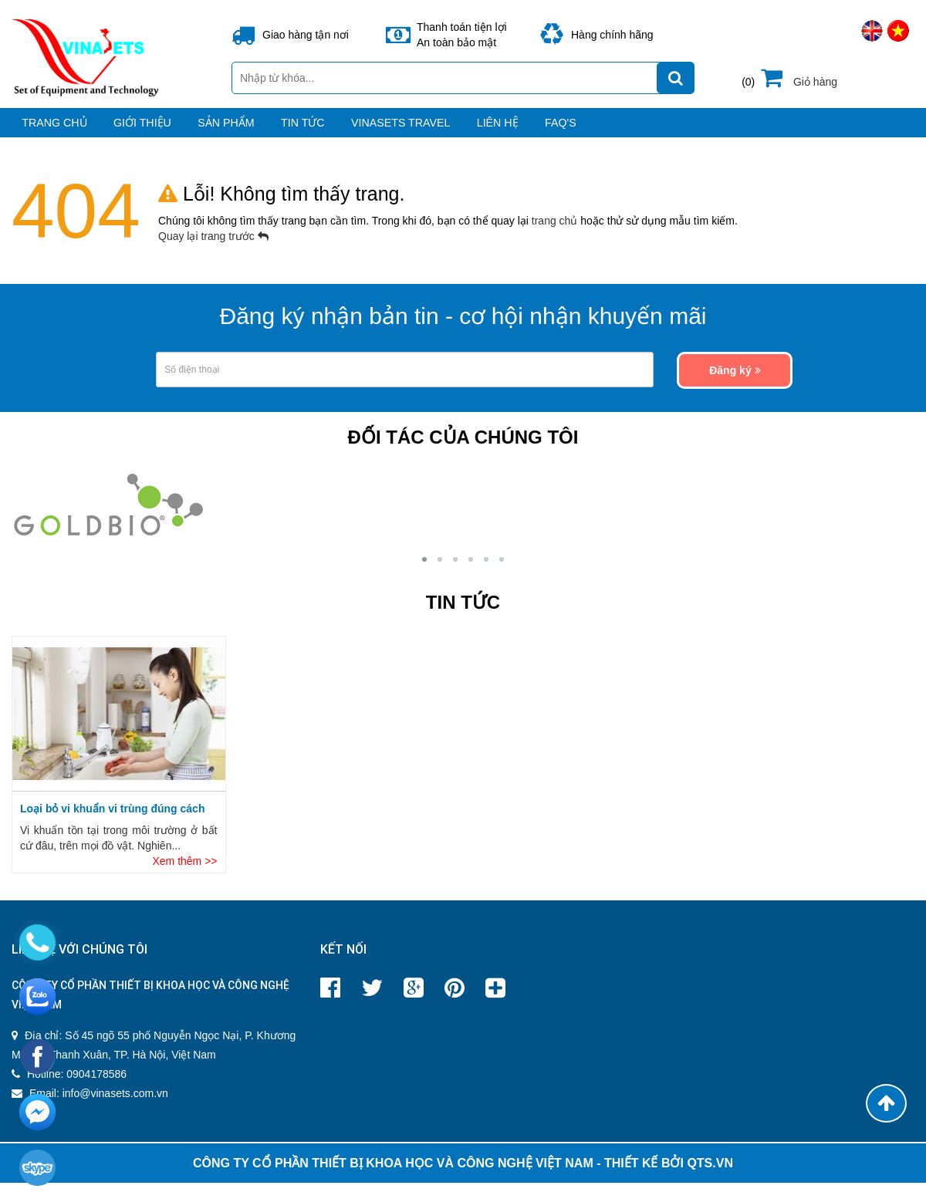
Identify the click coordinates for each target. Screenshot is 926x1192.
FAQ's (763, 129)
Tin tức (401, 129)
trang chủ (556, 234)
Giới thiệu (172, 129)
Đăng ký (734, 384)
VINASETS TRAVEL (534, 129)
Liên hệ (667, 129)
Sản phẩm (290, 129)
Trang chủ (49, 129)
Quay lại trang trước (213, 250)
